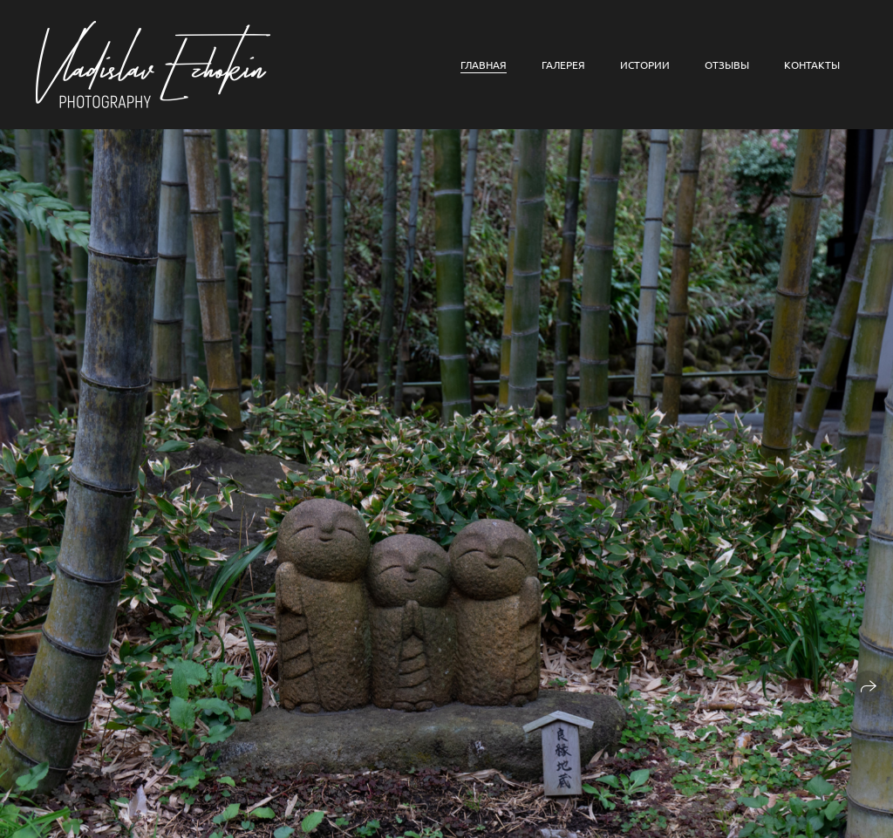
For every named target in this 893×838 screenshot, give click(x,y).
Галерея (563, 65)
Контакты (812, 65)
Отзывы (727, 65)
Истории (645, 65)
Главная (483, 65)
